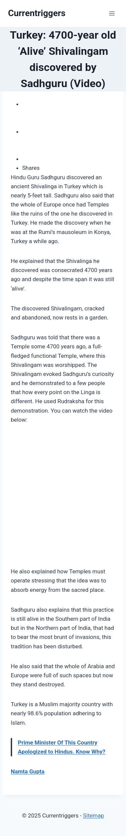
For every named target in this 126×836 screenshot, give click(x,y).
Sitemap (93, 815)
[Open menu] (112, 13)
